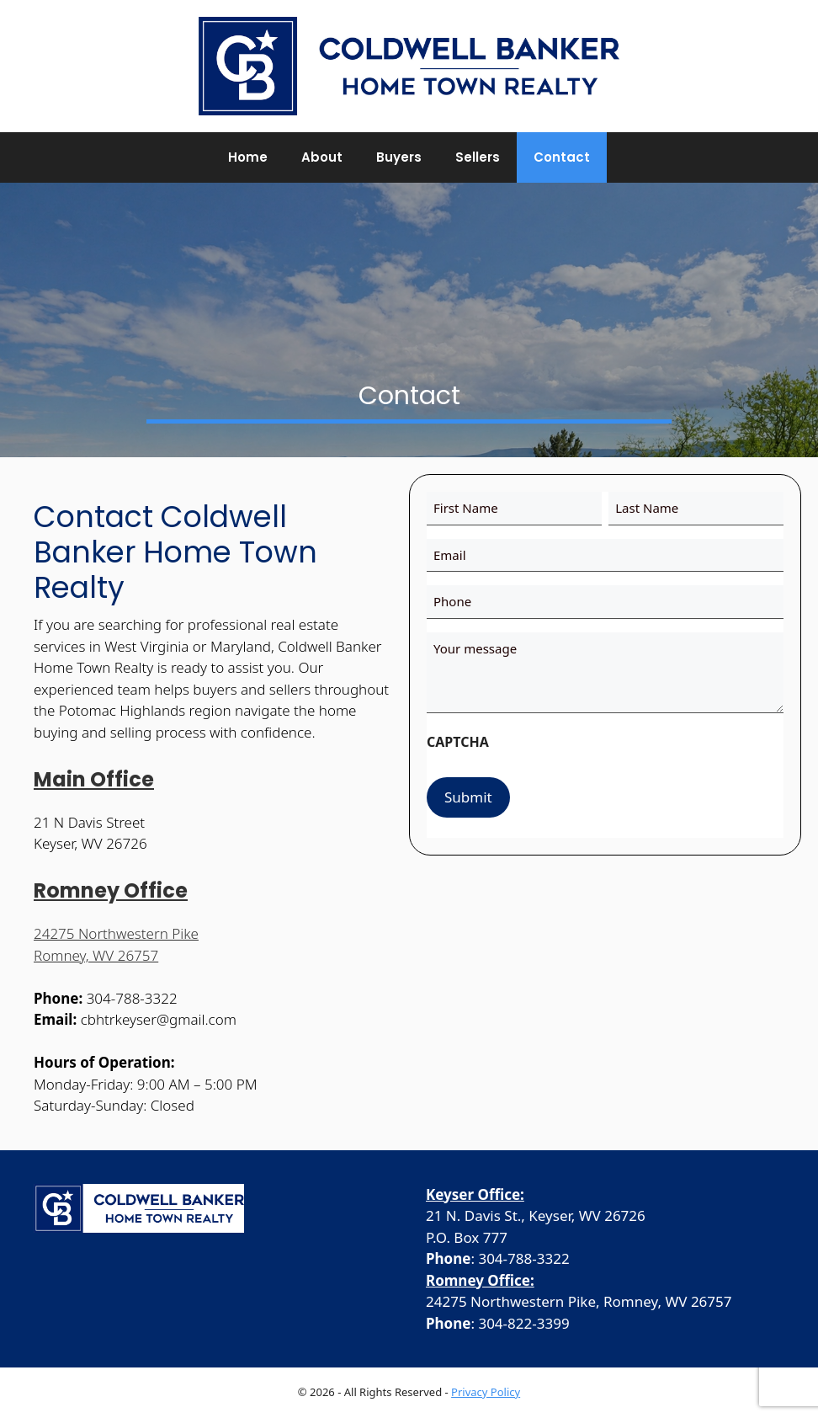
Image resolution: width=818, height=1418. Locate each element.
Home (248, 157)
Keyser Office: (475, 1194)
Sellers (477, 157)
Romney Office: (480, 1280)
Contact (562, 157)
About (322, 157)
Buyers (399, 157)
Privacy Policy (485, 1391)
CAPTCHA (458, 742)
